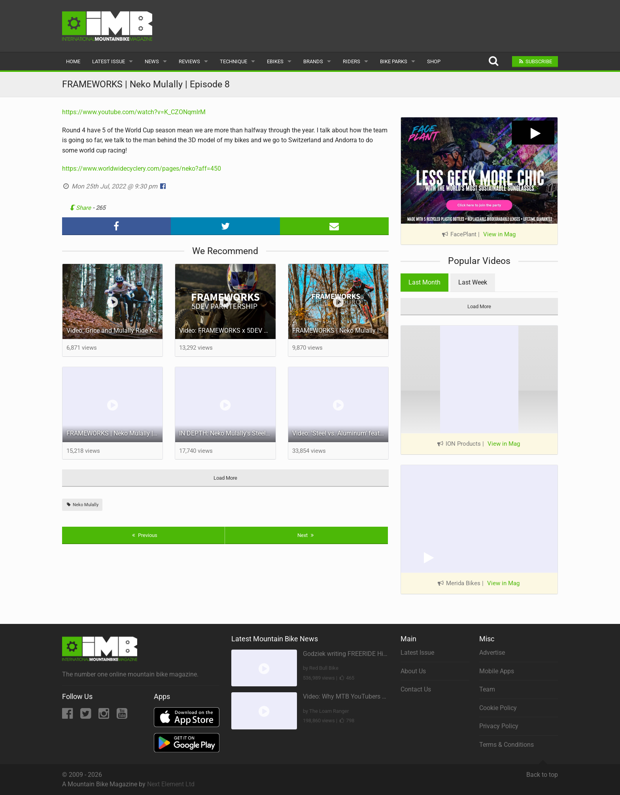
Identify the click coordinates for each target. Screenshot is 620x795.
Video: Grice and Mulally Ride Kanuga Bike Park (114, 330)
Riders (351, 61)
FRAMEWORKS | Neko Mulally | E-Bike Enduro (340, 330)
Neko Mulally (82, 504)
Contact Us (416, 689)
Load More (225, 478)
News (152, 61)
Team (487, 689)
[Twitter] (86, 716)
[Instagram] (104, 716)
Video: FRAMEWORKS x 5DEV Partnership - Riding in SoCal (227, 330)
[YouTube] (122, 716)
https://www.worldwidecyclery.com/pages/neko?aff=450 (141, 168)
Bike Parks (393, 61)
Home (73, 61)
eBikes (275, 61)
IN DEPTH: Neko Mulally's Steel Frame (227, 433)
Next (306, 535)
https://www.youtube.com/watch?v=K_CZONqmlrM (134, 112)
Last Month (424, 282)
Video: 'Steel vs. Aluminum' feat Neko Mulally (340, 433)
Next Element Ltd (171, 784)
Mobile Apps (496, 671)
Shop (433, 61)
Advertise (492, 652)
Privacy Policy (498, 726)
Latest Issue (108, 61)
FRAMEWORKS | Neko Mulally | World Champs (114, 433)
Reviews (189, 61)
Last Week (472, 282)
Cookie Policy (498, 708)
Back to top (542, 771)
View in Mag (499, 234)
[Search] (493, 61)
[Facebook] (68, 716)
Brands (313, 61)
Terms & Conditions (506, 744)
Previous (143, 535)
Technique (233, 61)
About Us (413, 671)
